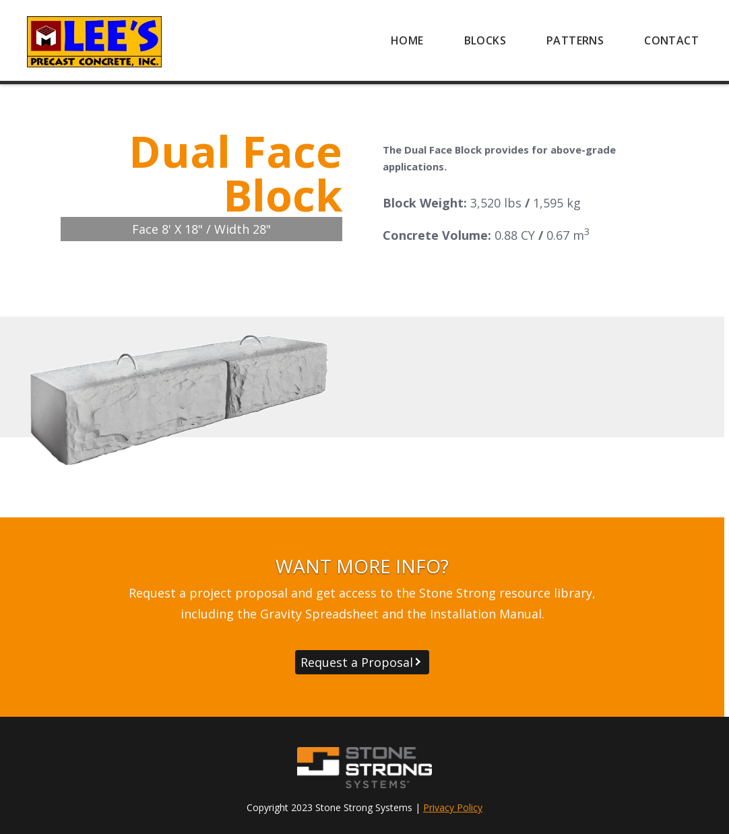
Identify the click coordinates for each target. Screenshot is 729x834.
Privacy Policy (452, 807)
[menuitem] (407, 40)
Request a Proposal (356, 662)
